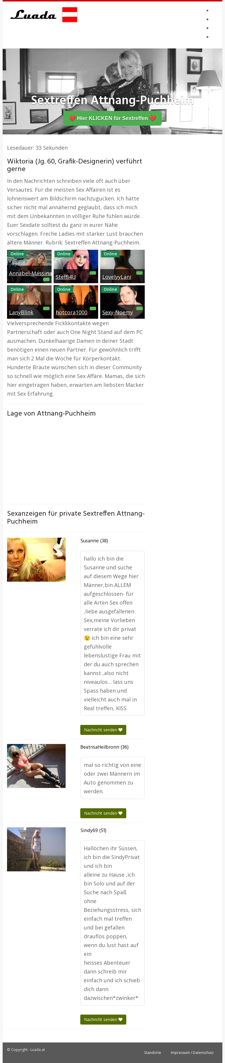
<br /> (76, 459)
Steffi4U (66, 276)
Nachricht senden (103, 730)
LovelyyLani (116, 276)
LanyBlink (21, 312)
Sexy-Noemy (117, 312)
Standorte (152, 1052)
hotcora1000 (71, 312)
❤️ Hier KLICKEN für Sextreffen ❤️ (112, 118)
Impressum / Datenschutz (192, 1052)
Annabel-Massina (30, 273)
